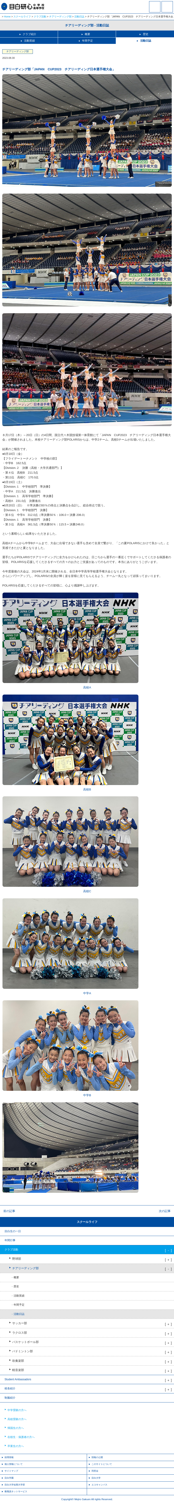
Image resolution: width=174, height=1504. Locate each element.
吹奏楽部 (18, 1360)
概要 (87, 34)
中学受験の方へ (17, 1410)
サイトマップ (11, 1471)
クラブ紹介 (29, 34)
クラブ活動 (40, 16)
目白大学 (96, 1478)
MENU (167, 6)
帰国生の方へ (15, 1428)
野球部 (16, 1258)
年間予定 (87, 40)
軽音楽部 (18, 1370)
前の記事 (9, 1211)
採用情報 (9, 1457)
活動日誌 (79, 16)
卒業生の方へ (15, 1446)
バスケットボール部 (25, 1342)
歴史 (145, 34)
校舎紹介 (10, 1388)
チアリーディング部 (60, 16)
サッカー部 (19, 1323)
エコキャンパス (99, 1484)
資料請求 (155, 10)
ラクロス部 (19, 1332)
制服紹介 (10, 1397)
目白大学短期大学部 (15, 1484)
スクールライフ (22, 16)
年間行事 (10, 1240)
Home (7, 16)
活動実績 (29, 40)
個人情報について (14, 1464)
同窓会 (95, 1471)
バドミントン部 (22, 1351)
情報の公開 (97, 1457)
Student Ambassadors (18, 1379)
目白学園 (9, 1478)
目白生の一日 (13, 1231)
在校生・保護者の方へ (21, 1437)
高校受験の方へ (17, 1419)
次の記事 (165, 1211)
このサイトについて (102, 1464)
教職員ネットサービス (16, 1491)
